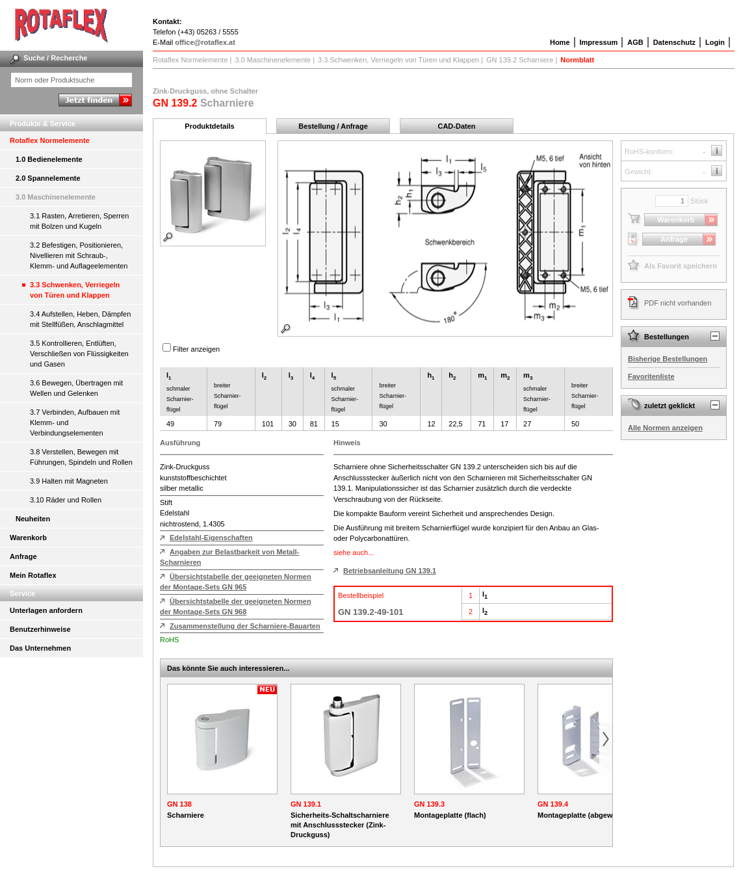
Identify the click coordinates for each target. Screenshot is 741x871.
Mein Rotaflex (33, 575)
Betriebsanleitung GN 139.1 (389, 571)
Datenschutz (674, 42)
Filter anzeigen (196, 349)
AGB (635, 42)
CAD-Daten (456, 126)
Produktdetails (209, 126)
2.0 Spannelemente (48, 178)
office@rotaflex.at (205, 42)
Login (715, 42)
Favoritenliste (651, 376)
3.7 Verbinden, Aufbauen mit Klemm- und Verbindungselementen (75, 422)
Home (560, 42)
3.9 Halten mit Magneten (69, 481)
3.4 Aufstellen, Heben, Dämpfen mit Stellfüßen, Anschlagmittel (80, 319)
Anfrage (23, 556)
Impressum (599, 42)
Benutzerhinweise (40, 629)
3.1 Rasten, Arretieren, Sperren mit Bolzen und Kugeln (79, 221)
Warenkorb (28, 537)
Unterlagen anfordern (46, 610)
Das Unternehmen (40, 648)
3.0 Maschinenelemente (56, 197)
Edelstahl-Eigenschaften (211, 537)
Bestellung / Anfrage (333, 126)
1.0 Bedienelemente (49, 159)
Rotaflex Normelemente (50, 140)
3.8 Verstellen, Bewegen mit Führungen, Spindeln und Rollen (81, 457)
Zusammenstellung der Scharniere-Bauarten (245, 626)
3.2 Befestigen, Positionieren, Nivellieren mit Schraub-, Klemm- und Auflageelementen (78, 255)
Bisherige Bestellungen (667, 359)
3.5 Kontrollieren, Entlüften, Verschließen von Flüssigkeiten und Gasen (79, 353)
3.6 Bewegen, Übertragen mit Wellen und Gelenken (76, 388)
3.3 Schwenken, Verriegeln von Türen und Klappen (75, 290)
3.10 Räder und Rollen (65, 500)
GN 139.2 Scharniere (519, 60)
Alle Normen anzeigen (665, 428)
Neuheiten (33, 519)
